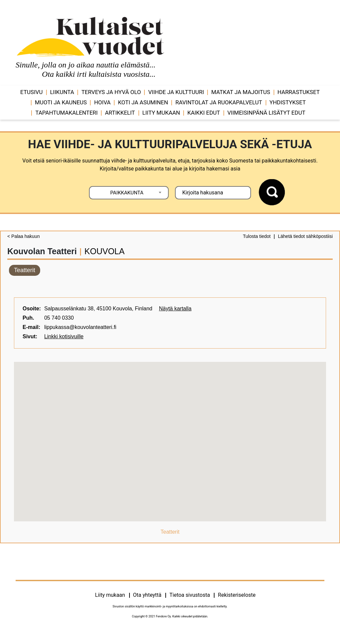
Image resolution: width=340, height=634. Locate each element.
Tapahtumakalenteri (66, 112)
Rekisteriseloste (236, 595)
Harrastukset (299, 92)
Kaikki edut (203, 112)
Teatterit (24, 270)
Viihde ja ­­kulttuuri (176, 92)
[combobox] (129, 192)
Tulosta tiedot (257, 236)
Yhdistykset (288, 102)
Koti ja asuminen (143, 102)
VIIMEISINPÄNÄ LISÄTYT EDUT (266, 112)
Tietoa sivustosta (189, 595)
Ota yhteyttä (147, 595)
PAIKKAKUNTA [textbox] (126, 193)
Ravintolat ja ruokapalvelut (218, 102)
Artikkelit (120, 112)
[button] (170, 435)
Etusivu (31, 92)
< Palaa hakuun (23, 236)
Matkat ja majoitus (240, 92)
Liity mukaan (161, 112)
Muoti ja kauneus (61, 102)
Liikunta (62, 92)
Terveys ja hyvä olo (111, 92)
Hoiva (102, 102)
